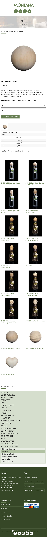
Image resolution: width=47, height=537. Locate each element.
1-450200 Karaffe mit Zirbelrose (35, 321)
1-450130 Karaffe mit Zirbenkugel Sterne (31, 294)
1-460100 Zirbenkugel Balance (35, 348)
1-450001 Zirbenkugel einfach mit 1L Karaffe (10, 184)
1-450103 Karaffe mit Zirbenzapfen (8, 267)
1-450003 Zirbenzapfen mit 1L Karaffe (11, 211)
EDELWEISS (5, 400)
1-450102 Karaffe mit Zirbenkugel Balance (31, 239)
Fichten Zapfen (8, 449)
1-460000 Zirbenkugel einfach (10, 348)
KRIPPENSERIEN (7, 415)
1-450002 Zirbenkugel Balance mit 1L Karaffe (35, 184)
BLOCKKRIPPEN (7, 397)
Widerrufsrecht (7, 516)
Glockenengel (29, 482)
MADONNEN (6, 418)
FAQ (3, 512)
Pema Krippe (40, 490)
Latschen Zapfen (9, 454)
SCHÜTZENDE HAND (9, 433)
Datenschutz (6, 520)
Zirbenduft (6, 459)
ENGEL (3, 402)
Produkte (4, 392)
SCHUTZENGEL (7, 436)
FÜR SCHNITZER (7, 405)
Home (3, 531)
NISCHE (4, 426)
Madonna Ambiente (31, 478)
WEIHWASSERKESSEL (9, 444)
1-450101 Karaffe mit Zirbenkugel (8, 239)
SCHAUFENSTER (7, 431)
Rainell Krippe (29, 490)
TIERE (3, 438)
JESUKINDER (6, 410)
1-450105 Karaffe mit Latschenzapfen (8, 294)
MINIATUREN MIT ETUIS (11, 420)
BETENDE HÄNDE (8, 395)
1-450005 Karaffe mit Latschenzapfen (31, 211)
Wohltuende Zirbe (9, 456)
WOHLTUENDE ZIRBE (9, 446)
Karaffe (5, 451)
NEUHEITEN (6, 423)
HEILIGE (4, 408)
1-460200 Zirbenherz (8, 374)
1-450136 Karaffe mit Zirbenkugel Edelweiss (8, 322)
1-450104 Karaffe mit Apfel (33, 266)
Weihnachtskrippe (30, 486)
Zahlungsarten (6, 504)
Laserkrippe (39, 482)
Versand (4, 508)
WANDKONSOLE (7, 441)
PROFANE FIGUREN (9, 428)
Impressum (9, 531)
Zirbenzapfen (7, 462)
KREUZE (4, 413)
